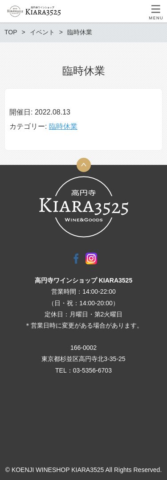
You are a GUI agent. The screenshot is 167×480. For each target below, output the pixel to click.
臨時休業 (63, 126)
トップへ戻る (84, 165)
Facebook (76, 258)
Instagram (91, 258)
